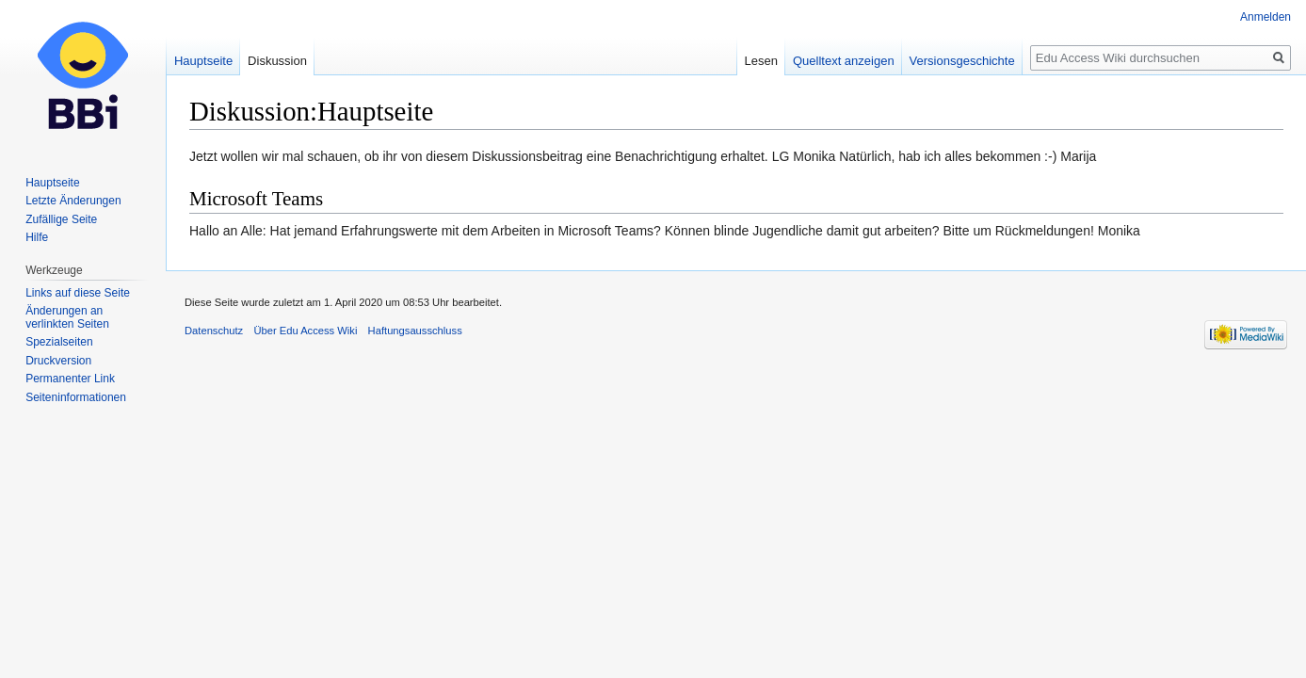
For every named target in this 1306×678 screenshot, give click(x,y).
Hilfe (36, 237)
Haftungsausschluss (415, 330)
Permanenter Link (70, 378)
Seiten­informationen (75, 397)
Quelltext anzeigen (844, 61)
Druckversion (58, 360)
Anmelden (1265, 17)
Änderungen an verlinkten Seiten (67, 317)
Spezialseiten (58, 341)
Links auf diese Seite (77, 292)
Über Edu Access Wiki (305, 330)
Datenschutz (214, 330)
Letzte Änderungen (73, 200)
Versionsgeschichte (962, 61)
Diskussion (277, 61)
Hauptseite (203, 61)
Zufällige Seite (61, 219)
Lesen (761, 61)
